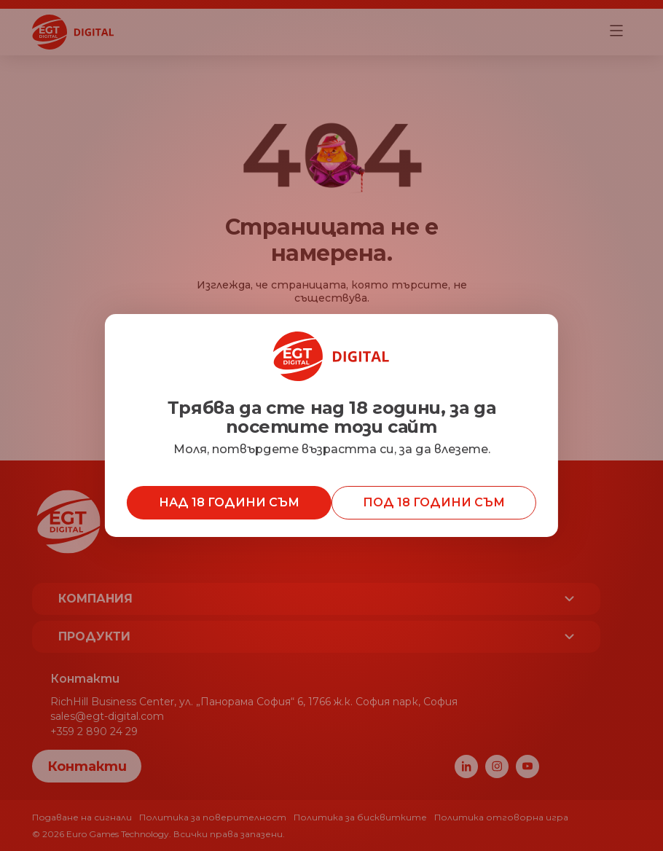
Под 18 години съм (434, 502)
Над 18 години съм (229, 502)
